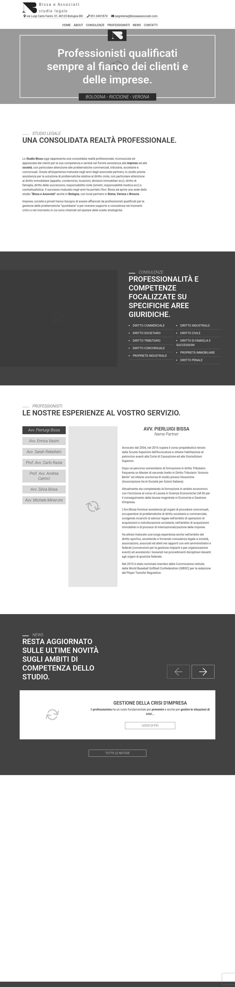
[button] (97, 16)
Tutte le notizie (117, 753)
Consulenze (95, 25)
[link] (53, 16)
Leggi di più (150, 725)
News (137, 25)
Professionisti (118, 25)
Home (66, 25)
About (78, 25)
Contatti (151, 25)
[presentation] (178, 671)
